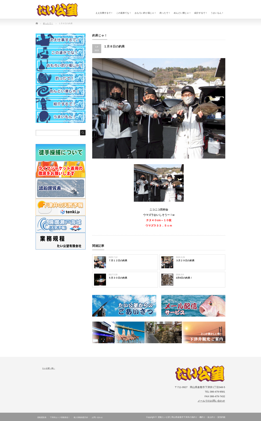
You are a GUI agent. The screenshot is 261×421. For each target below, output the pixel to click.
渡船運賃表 (41, 417)
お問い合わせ (97, 417)
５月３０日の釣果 (118, 277)
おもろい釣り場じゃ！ (145, 13)
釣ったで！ (165, 13)
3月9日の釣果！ (184, 277)
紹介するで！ (200, 13)
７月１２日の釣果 (118, 260)
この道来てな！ (123, 13)
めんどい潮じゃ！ (182, 13)
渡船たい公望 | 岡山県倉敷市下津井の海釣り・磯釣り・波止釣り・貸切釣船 (191, 417)
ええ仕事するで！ (104, 13)
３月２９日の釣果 (185, 260)
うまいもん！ (217, 13)
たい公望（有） (48, 368)
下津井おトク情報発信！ (60, 417)
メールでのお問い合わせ (211, 401)
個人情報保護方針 (81, 417)
